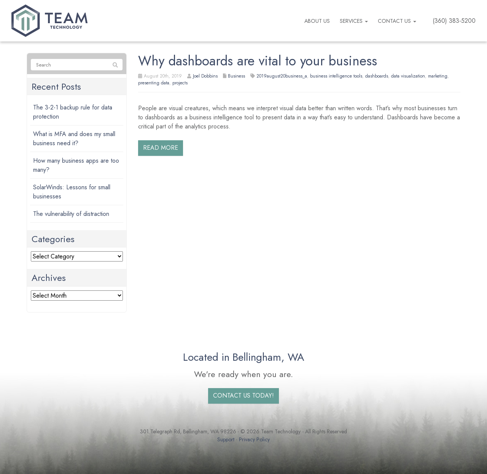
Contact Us (397, 21)
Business (236, 76)
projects (180, 82)
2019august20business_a (281, 76)
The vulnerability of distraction (71, 213)
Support (225, 439)
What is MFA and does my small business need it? (74, 138)
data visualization (408, 76)
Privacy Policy (254, 439)
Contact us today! (243, 395)
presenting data (153, 82)
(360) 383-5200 (454, 20)
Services (354, 21)
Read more (160, 147)
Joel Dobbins (205, 76)
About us (317, 21)
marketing (437, 76)
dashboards (376, 76)
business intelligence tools (336, 76)
